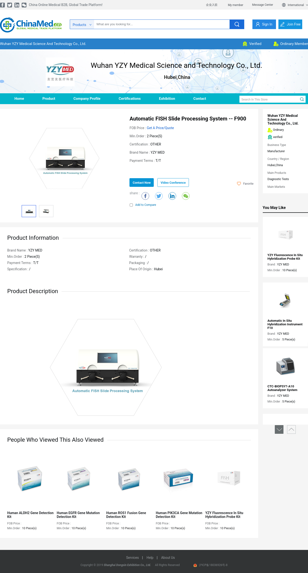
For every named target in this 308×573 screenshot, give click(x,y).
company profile (86, 98)
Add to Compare (143, 205)
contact (199, 98)
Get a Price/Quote (160, 128)
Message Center (262, 4)
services (132, 558)
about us (168, 558)
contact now (142, 182)
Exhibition (167, 98)
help (150, 558)
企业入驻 (212, 4)
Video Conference (173, 182)
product (48, 98)
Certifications (130, 98)
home (19, 98)
